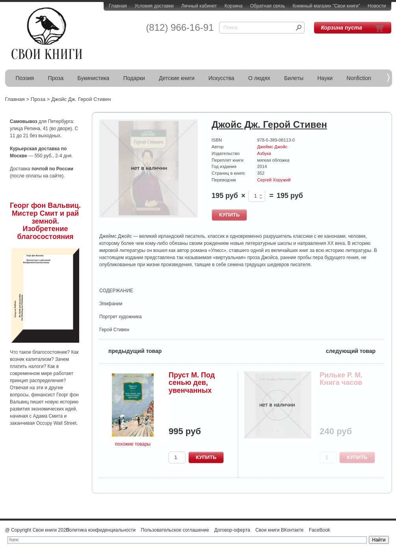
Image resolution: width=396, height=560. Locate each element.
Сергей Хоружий (274, 179)
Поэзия (25, 78)
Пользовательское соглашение (175, 530)
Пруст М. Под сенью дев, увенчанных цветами (192, 386)
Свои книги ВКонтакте (279, 530)
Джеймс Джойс (272, 146)
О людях (259, 78)
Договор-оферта (232, 530)
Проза (56, 78)
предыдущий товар (130, 350)
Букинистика (94, 78)
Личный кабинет (199, 6)
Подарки (134, 78)
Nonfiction (359, 78)
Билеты (293, 78)
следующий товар (355, 350)
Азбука (264, 153)
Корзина (234, 6)
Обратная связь (267, 6)
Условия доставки (154, 6)
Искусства (221, 78)
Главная (118, 6)
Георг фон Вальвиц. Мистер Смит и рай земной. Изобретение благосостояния (45, 221)
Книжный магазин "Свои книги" (326, 6)
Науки (325, 78)
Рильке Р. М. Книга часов (341, 379)
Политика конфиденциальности (101, 530)
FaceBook (319, 530)
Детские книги (176, 78)
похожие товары (133, 444)
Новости (377, 6)
